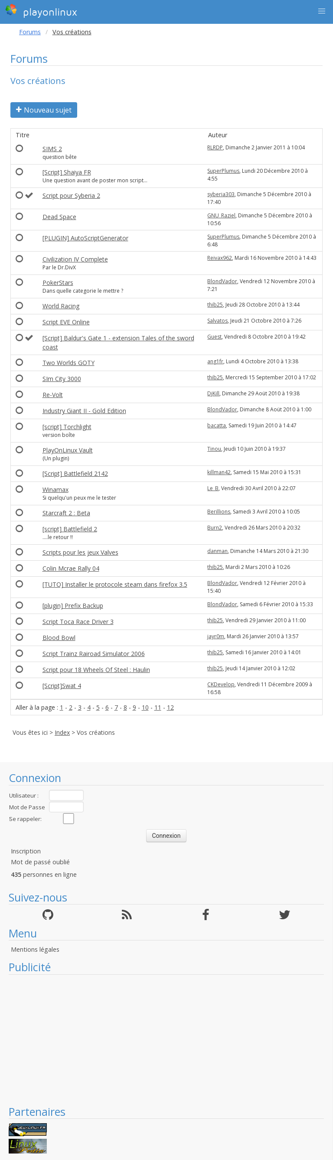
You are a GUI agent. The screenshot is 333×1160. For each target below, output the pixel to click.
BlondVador (222, 281)
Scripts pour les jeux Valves (80, 552)
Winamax (55, 489)
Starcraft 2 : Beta (66, 513)
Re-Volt (52, 395)
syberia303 (221, 194)
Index (62, 732)
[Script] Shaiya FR (66, 172)
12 (170, 707)
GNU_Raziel (221, 215)
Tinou (214, 448)
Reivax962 (219, 258)
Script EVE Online (66, 322)
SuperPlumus (223, 170)
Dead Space (59, 217)
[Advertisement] (166, 1039)
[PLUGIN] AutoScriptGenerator (85, 238)
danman (217, 551)
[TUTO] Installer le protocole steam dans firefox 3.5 (114, 584)
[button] (321, 11)
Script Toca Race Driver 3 (78, 621)
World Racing (60, 306)
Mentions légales (35, 949)
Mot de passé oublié (40, 862)
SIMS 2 (52, 149)
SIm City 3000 (61, 379)
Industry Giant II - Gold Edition (84, 411)
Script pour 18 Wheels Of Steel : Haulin (96, 670)
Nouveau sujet (44, 110)
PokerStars (57, 282)
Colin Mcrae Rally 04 (70, 568)
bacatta (216, 425)
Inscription (26, 851)
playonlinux (41, 10)
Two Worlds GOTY (68, 363)
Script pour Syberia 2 (71, 195)
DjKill (213, 393)
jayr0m (215, 636)
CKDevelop (221, 684)
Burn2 (214, 527)
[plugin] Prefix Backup (72, 605)
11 (157, 707)
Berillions (218, 511)
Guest (214, 336)
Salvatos (217, 320)
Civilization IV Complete (75, 259)
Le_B (213, 488)
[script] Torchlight (66, 427)
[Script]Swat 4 (61, 686)
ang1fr (215, 361)
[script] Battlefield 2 (69, 529)
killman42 (219, 472)
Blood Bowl (58, 637)
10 (145, 707)
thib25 (215, 304)
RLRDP (215, 147)
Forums (30, 32)
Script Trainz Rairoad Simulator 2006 (93, 653)
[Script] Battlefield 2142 (75, 473)
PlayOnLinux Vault (67, 450)
